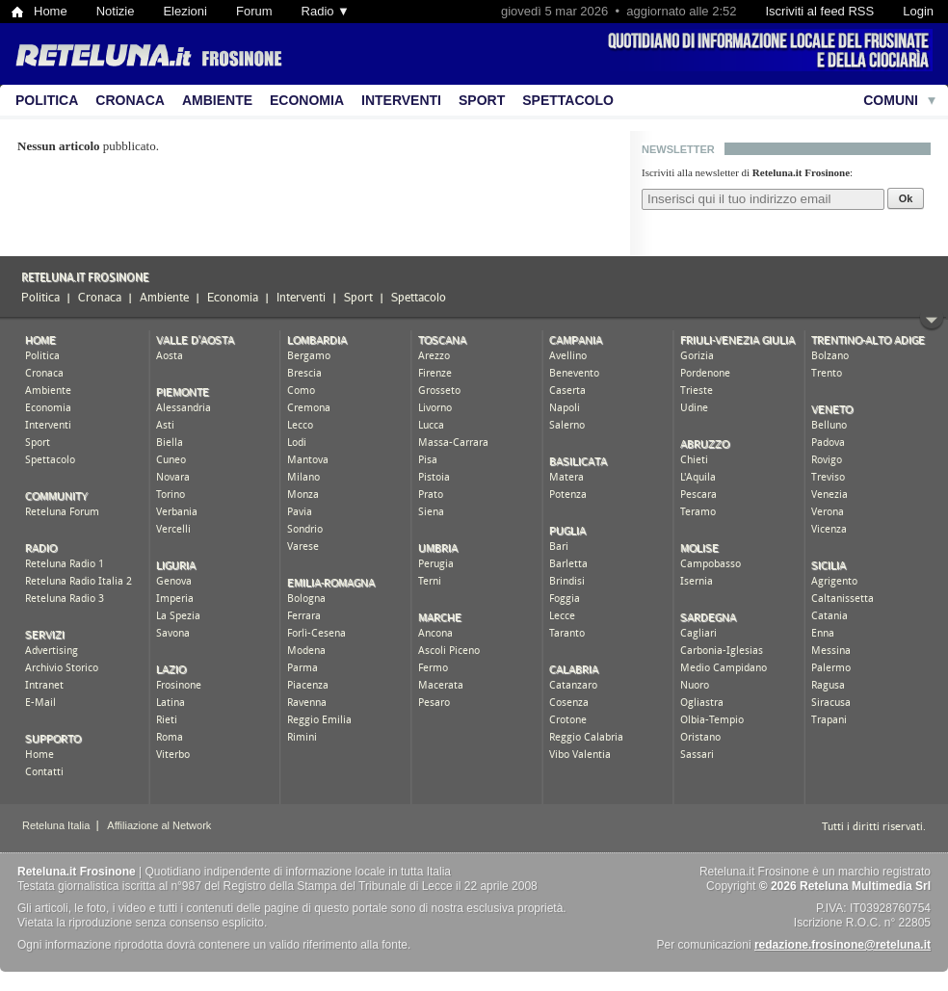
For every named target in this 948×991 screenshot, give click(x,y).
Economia (307, 100)
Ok (906, 198)
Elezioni (185, 11)
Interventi (401, 100)
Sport (482, 100)
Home (50, 11)
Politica (46, 100)
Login (918, 11)
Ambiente (217, 100)
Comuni (890, 100)
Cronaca (130, 100)
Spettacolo (568, 100)
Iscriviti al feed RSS (819, 11)
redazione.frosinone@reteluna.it (842, 945)
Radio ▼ (326, 11)
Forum (254, 11)
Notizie (115, 11)
